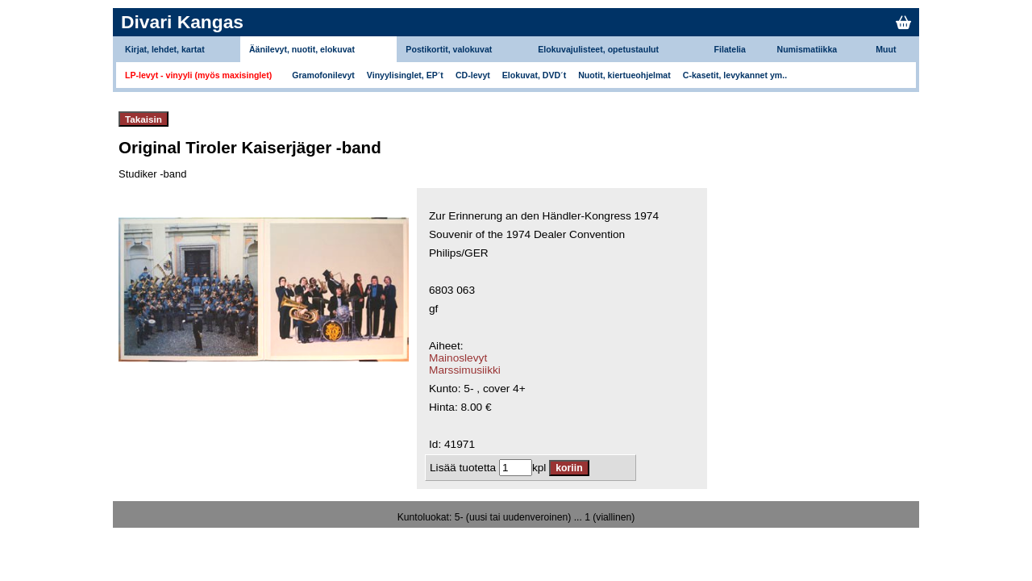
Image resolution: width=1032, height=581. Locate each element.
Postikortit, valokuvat (449, 49)
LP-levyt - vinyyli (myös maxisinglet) (198, 75)
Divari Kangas (182, 21)
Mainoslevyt (458, 358)
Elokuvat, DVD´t (534, 75)
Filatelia (730, 49)
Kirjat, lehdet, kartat (165, 49)
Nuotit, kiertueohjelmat (624, 75)
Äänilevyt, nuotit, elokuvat (302, 49)
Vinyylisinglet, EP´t (405, 75)
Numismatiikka (807, 49)
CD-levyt (473, 75)
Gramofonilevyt (323, 75)
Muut (886, 49)
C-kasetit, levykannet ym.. (735, 75)
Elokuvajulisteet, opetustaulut (598, 49)
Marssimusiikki (465, 370)
